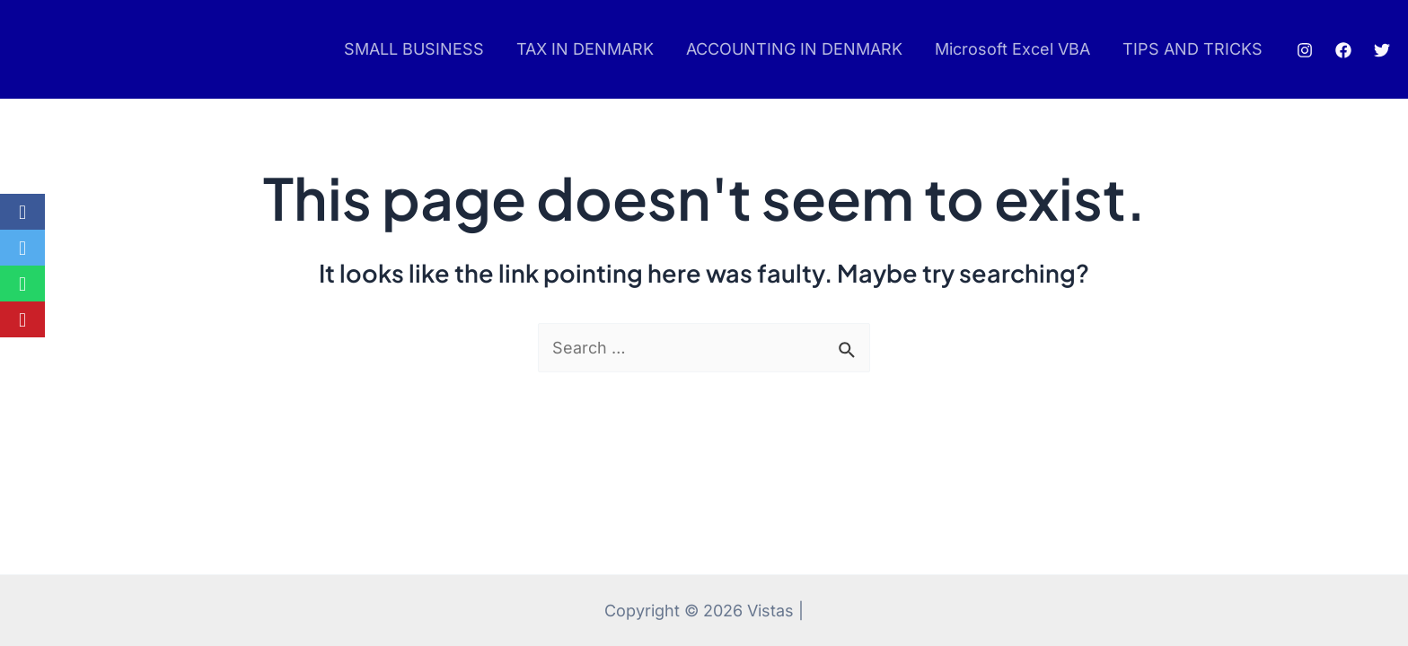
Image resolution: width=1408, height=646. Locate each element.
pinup (41, 49)
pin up (38, 49)
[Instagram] (1305, 50)
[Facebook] (1343, 50)
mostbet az (46, 49)
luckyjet (51, 49)
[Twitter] (1382, 50)
